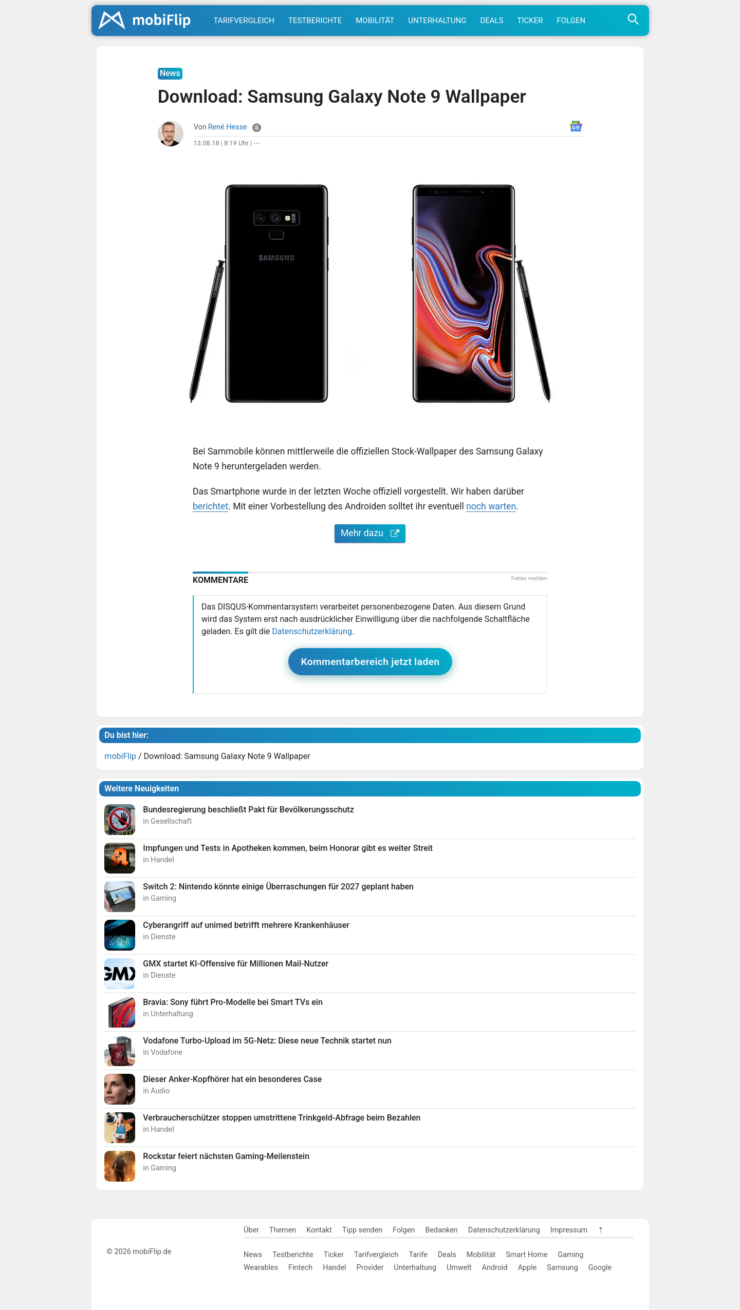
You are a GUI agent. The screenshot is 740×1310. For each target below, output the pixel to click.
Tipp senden (362, 1230)
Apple (527, 1267)
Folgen (571, 20)
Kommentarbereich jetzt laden (370, 662)
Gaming (571, 1254)
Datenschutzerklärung (312, 631)
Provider (370, 1267)
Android (495, 1267)
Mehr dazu (370, 533)
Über (251, 1230)
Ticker (530, 20)
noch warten (491, 506)
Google (600, 1267)
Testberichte (315, 20)
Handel (334, 1267)
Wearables (261, 1267)
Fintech (300, 1267)
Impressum (568, 1230)
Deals (491, 20)
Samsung (562, 1267)
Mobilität (375, 20)
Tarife (418, 1254)
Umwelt (459, 1267)
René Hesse (227, 127)
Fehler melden (529, 578)
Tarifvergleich (244, 20)
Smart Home (526, 1254)
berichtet (210, 506)
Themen (282, 1230)
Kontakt (319, 1230)
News (253, 1254)
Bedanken (441, 1230)
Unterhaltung (437, 20)
